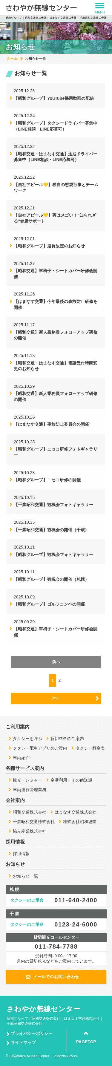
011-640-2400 (75, 900)
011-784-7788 (56, 946)
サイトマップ (23, 1042)
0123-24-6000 (75, 924)
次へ (56, 698)
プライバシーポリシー (32, 1033)
